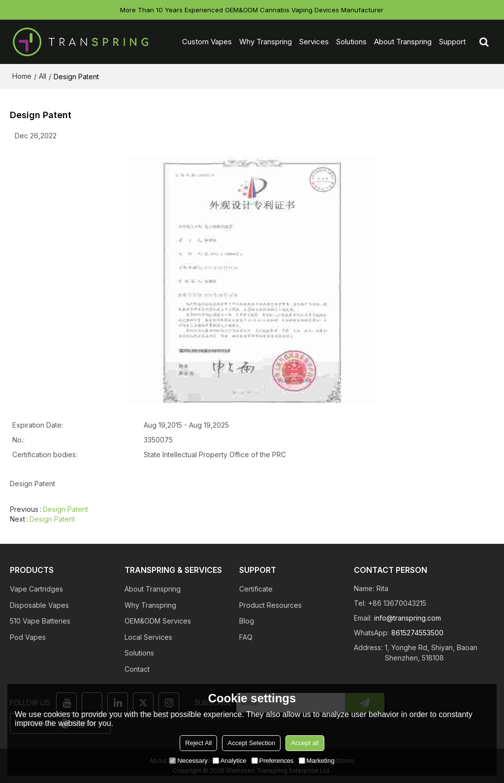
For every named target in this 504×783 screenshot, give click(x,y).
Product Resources (270, 605)
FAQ (245, 637)
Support (452, 41)
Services (314, 41)
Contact (137, 669)
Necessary (188, 760)
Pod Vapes (28, 637)
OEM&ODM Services (158, 621)
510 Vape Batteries (40, 621)
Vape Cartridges (36, 589)
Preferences (273, 760)
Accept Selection (251, 743)
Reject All (198, 743)
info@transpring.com (407, 618)
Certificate (256, 589)
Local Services (148, 637)
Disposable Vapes (39, 605)
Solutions (351, 41)
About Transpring (403, 41)
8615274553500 (417, 632)
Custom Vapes (207, 41)
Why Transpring (265, 41)
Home (22, 76)
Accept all (304, 743)
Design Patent (65, 509)
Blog (246, 621)
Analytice (230, 760)
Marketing (317, 760)
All (42, 76)
